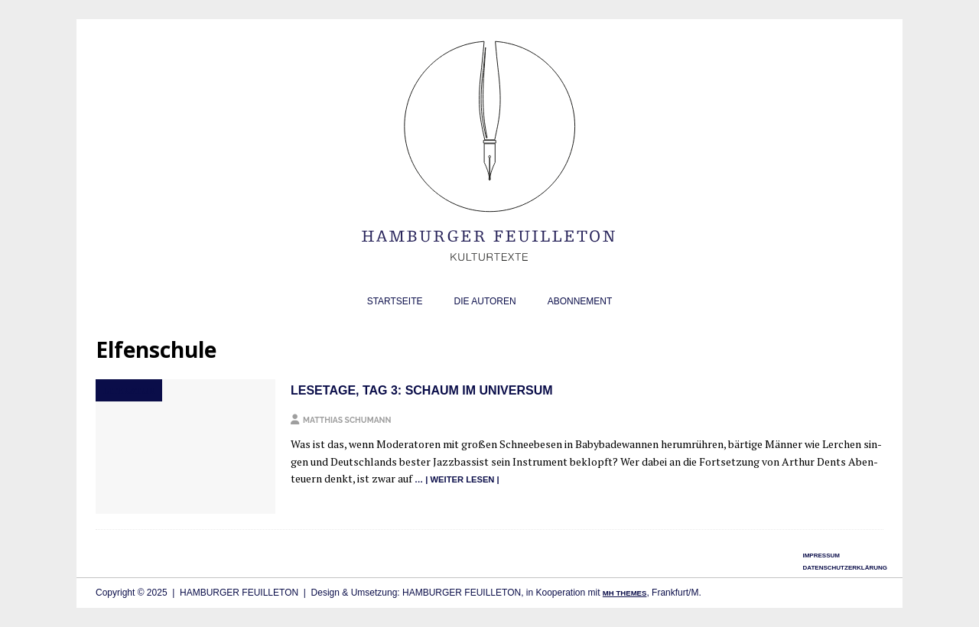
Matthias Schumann (347, 419)
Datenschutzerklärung (844, 567)
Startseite (395, 301)
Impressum (820, 555)
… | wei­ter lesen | (457, 479)
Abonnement (580, 301)
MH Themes (625, 593)
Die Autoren (485, 301)
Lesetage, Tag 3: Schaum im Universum (422, 390)
